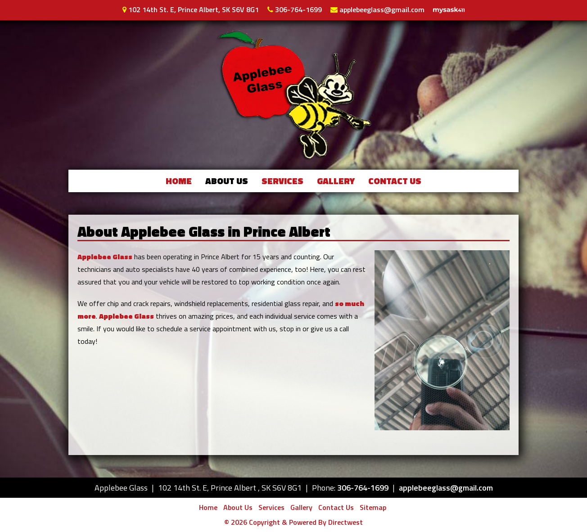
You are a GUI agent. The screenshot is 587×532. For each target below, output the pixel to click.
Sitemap (373, 507)
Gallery (336, 181)
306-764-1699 (297, 9)
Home (179, 181)
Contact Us (394, 181)
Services (282, 181)
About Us (226, 181)
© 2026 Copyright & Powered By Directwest (293, 522)
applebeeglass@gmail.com (381, 9)
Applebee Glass (104, 256)
